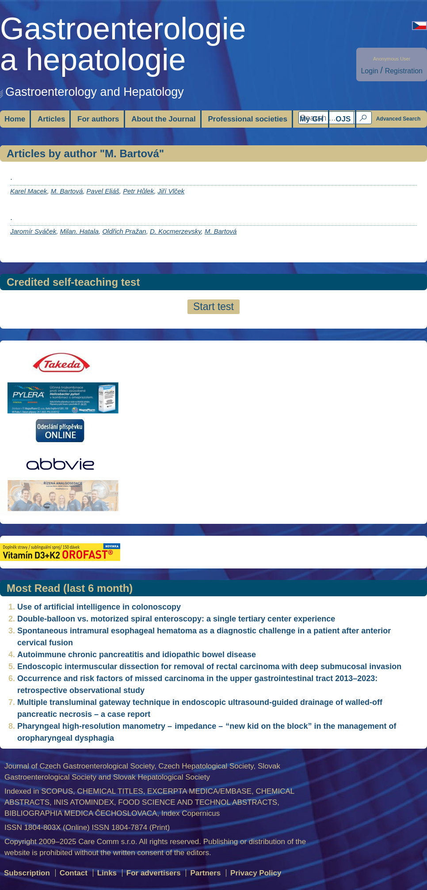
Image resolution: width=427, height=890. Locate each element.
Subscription (27, 873)
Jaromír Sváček (33, 231)
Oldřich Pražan (124, 231)
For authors (98, 119)
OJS (343, 119)
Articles (51, 119)
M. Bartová (67, 191)
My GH (312, 119)
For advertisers (153, 873)
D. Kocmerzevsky (175, 231)
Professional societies (247, 119)
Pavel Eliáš (103, 191)
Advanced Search (398, 119)
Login (369, 71)
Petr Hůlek (138, 191)
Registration (404, 71)
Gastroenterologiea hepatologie (123, 44)
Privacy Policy (255, 873)
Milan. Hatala (79, 231)
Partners (205, 873)
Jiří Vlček (171, 191)
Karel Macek (28, 191)
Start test (213, 306)
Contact (74, 873)
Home (14, 119)
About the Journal (163, 119)
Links (107, 873)
